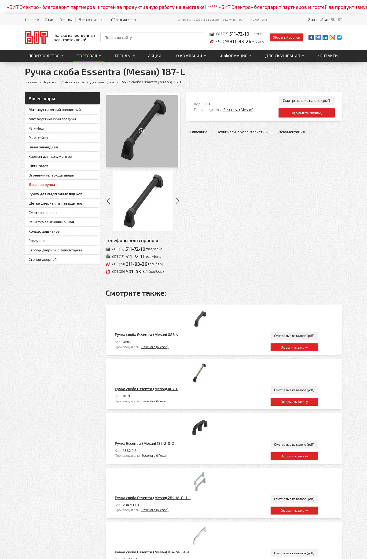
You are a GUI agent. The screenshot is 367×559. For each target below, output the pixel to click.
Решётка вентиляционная (51, 222)
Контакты (327, 55)
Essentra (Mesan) (238, 111)
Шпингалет (38, 165)
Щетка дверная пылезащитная (56, 203)
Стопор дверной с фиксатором (55, 250)
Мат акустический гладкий (52, 119)
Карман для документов (50, 156)
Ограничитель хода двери (51, 175)
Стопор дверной (43, 259)
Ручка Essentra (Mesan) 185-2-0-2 (165, 374)
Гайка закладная (43, 147)
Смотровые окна (43, 212)
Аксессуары (76, 82)
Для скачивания (91, 19)
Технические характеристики (242, 135)
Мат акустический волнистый (55, 109)
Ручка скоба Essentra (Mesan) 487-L (167, 343)
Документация (291, 135)
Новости (32, 19)
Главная (31, 82)
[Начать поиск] (200, 37)
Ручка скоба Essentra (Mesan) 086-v (167, 311)
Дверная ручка (105, 82)
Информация (234, 55)
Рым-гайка (38, 137)
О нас (49, 19)
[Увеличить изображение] (143, 129)
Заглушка (37, 240)
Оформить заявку (306, 115)
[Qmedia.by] (330, 552)
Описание (198, 135)
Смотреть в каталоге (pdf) (306, 101)
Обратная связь (124, 19)
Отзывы (66, 19)
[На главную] (60, 37)
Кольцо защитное (44, 231)
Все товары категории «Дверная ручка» (307, 468)
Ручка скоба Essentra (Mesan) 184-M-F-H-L (173, 438)
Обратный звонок (286, 37)
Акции (154, 55)
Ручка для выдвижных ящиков (55, 193)
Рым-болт (37, 128)
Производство (44, 55)
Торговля (87, 55)
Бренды (123, 55)
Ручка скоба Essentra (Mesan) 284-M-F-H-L (173, 406)
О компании (189, 55)
